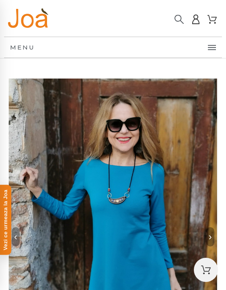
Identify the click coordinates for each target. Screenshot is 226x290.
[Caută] (179, 19)
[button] (206, 270)
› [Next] (210, 236)
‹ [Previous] (15, 236)
